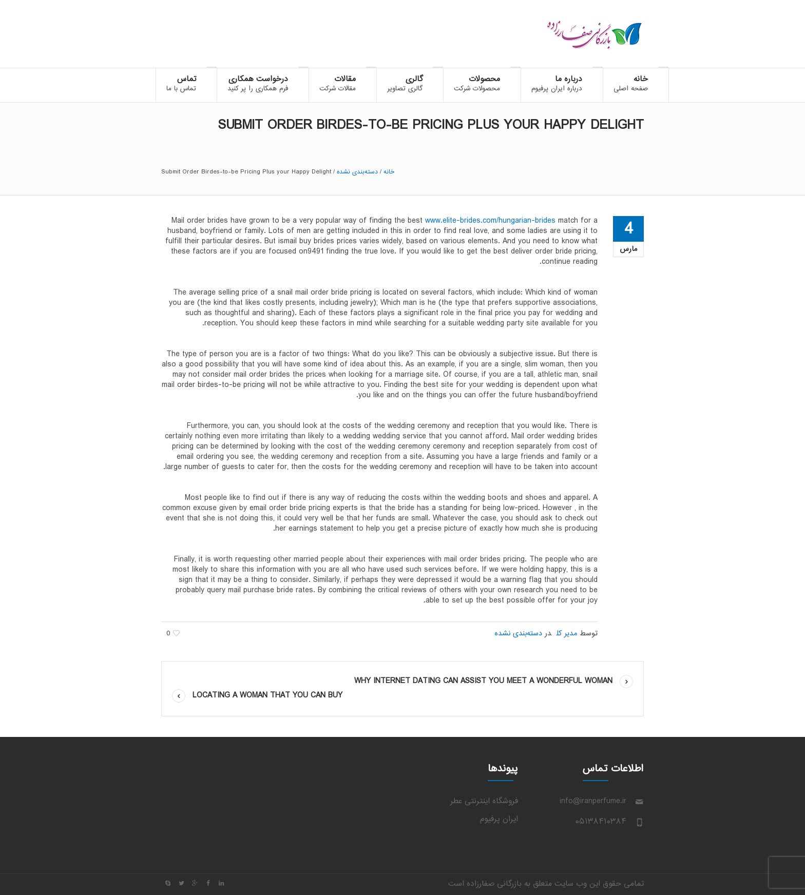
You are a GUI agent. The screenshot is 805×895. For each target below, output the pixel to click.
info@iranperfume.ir (593, 801)
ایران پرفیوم (499, 819)
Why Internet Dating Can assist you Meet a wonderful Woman (483, 681)
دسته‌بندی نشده (357, 172)
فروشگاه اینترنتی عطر (484, 801)
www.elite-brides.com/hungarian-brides (490, 221)
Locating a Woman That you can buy (267, 696)
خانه (389, 172)
